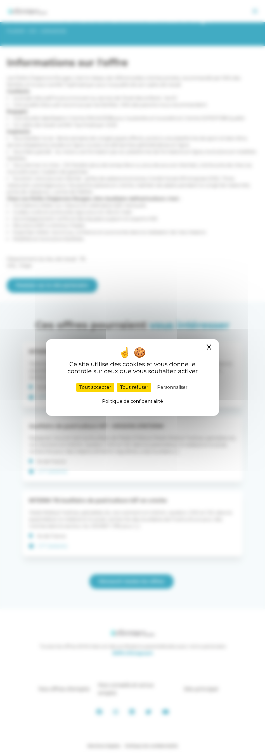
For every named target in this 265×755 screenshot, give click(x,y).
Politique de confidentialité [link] (132, 401)
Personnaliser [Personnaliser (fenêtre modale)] (172, 387)
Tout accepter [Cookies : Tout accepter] (95, 387)
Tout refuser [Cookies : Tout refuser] (134, 387)
